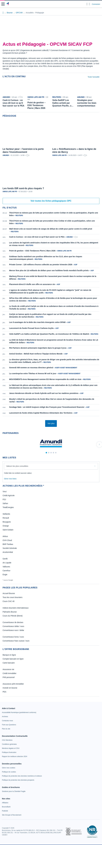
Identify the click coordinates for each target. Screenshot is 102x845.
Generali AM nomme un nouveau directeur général (31, 368)
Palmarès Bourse (10, 612)
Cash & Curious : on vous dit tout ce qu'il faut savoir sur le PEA (37, 237)
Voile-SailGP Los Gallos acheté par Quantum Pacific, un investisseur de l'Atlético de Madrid (49, 334)
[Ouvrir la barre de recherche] (87, 4)
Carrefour (6, 571)
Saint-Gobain (8, 530)
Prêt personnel (9, 677)
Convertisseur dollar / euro (13, 626)
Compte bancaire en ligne (13, 659)
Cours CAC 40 (8, 601)
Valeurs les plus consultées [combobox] (17, 466)
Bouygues (7, 522)
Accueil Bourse (9, 593)
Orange (6, 526)
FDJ (4, 499)
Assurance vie (8, 669)
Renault (6, 518)
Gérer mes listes (10, 479)
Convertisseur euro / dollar (13, 630)
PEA (4, 692)
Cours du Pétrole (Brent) (13, 616)
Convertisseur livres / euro (13, 637)
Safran (5, 503)
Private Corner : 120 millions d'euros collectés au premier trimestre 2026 (40, 264)
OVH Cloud (7, 540)
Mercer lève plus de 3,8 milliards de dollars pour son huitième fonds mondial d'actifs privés (49, 270)
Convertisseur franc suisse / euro (16, 641)
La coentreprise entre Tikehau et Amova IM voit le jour (32, 373)
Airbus (5, 536)
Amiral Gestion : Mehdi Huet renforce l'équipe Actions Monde (35, 354)
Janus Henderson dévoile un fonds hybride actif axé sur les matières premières (43, 393)
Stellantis (6, 514)
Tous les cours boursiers (12, 597)
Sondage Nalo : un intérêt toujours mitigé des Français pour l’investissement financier (46, 407)
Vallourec (6, 567)
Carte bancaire (9, 663)
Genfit (5, 559)
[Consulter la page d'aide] (89, 4)
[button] (3, 4)
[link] (19, 712)
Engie (5, 574)
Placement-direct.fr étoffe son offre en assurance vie (32, 284)
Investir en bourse (10, 688)
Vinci (5, 491)
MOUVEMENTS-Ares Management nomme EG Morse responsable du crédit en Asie (45, 379)
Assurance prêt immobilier (13, 684)
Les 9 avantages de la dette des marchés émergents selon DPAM (37, 322)
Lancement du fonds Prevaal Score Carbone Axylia (31, 328)
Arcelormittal (8, 552)
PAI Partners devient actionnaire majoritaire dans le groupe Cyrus (37, 348)
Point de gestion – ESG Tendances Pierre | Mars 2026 (32, 251)
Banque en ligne (9, 655)
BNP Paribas (8, 544)
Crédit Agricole (9, 495)
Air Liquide (7, 563)
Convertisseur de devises (13, 622)
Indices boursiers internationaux (16, 608)
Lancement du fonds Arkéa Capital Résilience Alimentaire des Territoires (40, 413)
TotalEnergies (8, 507)
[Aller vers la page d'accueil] (7, 4)
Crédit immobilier (9, 673)
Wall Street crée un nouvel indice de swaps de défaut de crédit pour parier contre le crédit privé (50, 229)
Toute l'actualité (93, 77)
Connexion (96, 4)
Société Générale (10, 548)
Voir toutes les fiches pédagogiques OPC (51, 201)
